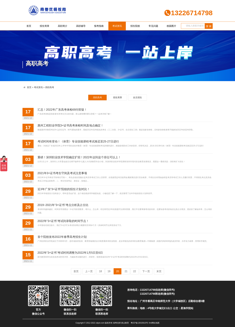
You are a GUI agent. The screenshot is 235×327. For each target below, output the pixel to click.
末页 (158, 271)
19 (109, 271)
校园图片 (171, 26)
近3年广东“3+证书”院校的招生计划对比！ (64, 189)
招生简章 (44, 26)
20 (117, 271)
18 (100, 271)
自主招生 (137, 97)
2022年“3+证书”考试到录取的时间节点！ (63, 221)
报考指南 (99, 26)
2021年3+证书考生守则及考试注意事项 (62, 173)
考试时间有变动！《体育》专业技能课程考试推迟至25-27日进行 (78, 141)
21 (126, 271)
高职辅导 (81, 26)
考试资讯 (117, 26)
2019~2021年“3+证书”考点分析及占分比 (63, 205)
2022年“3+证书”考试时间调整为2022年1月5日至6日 (70, 252)
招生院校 (135, 26)
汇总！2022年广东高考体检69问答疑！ (62, 109)
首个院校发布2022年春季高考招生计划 (62, 236)
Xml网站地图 (154, 323)
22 (134, 271)
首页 (28, 26)
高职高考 (49, 87)
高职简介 (62, 26)
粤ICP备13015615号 (139, 323)
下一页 (146, 271)
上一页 (89, 271)
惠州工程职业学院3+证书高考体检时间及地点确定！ (71, 125)
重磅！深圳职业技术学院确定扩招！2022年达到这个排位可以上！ (79, 157)
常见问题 (153, 26)
